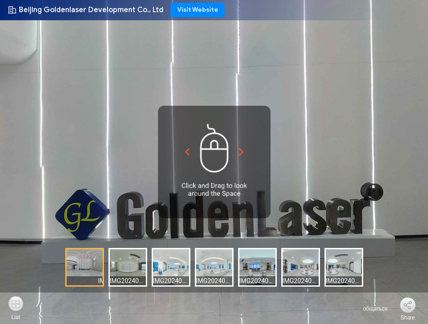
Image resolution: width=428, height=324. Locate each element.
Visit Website (197, 10)
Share (408, 318)
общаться (370, 308)
